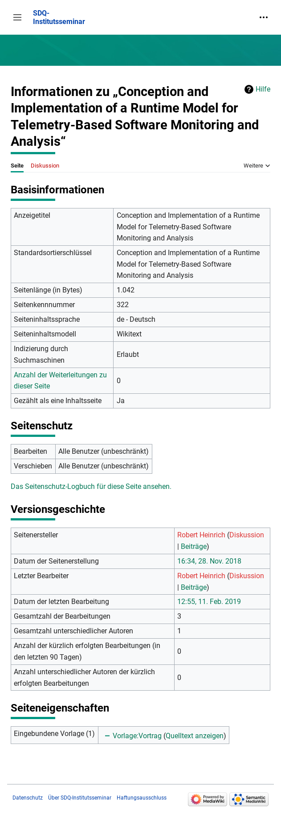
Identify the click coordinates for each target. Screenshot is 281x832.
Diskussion (246, 535)
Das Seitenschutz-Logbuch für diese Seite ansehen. (91, 486)
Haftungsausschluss (142, 798)
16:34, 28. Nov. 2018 (209, 561)
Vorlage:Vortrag (137, 736)
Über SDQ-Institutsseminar (79, 798)
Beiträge (194, 546)
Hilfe (263, 89)
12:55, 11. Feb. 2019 (209, 601)
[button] (17, 17)
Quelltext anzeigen (195, 736)
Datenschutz (27, 798)
